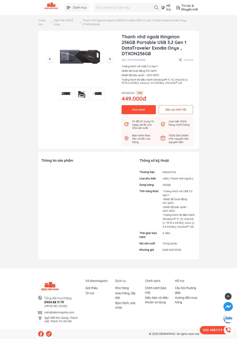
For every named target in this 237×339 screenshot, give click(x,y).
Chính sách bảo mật (155, 290)
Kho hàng (122, 288)
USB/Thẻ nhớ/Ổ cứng (63, 22)
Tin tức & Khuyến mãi (187, 7)
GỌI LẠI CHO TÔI (175, 109)
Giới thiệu (91, 288)
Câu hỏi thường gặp (185, 290)
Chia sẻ (186, 59)
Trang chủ (41, 22)
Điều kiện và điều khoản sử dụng (156, 300)
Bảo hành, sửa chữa (125, 305)
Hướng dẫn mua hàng (186, 300)
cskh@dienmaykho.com (59, 312)
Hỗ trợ (165, 7)
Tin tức (89, 293)
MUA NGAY (138, 109)
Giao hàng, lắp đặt (125, 295)
